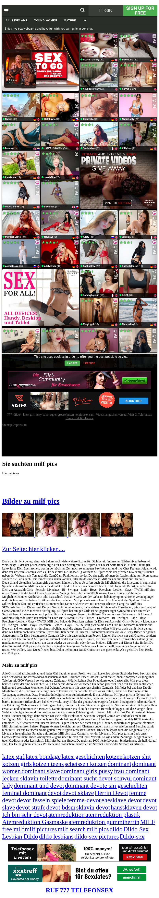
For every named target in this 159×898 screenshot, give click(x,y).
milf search (72, 829)
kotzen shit (137, 756)
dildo (116, 829)
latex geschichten (83, 756)
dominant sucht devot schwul (95, 778)
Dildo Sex (136, 829)
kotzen (114, 756)
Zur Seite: (15, 548)
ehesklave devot (121, 800)
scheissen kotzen (86, 763)
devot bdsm (60, 807)
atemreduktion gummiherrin (103, 821)
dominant (119, 763)
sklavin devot (93, 807)
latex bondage (43, 756)
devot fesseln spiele (41, 800)
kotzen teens (48, 763)
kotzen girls (17, 763)
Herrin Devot (111, 792)
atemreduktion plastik (112, 814)
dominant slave (40, 771)
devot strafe (30, 807)
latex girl (13, 756)
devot (55, 792)
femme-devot (84, 800)
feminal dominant (24, 792)
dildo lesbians (56, 836)
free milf (13, 829)
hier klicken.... (47, 548)
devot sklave (78, 792)
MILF (147, 821)
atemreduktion (66, 814)
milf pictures (41, 829)
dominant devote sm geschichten (106, 785)
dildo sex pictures (96, 836)
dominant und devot (39, 785)
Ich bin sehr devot (24, 814)
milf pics (98, 829)
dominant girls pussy (87, 771)
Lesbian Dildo (20, 836)
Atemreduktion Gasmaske (35, 821)
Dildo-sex (132, 836)
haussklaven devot (134, 807)
